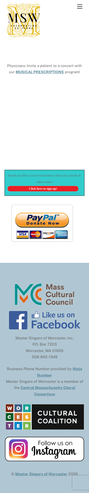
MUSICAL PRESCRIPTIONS (40, 72)
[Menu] (79, 6)
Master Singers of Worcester (41, 474)
